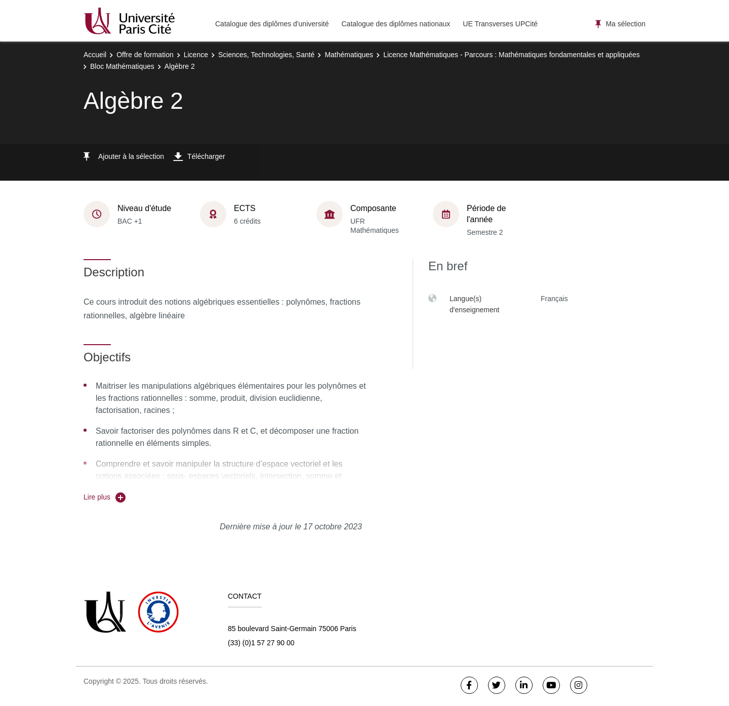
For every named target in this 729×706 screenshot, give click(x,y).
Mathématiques (349, 55)
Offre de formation (145, 55)
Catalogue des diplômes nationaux (395, 24)
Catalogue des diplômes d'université (272, 24)
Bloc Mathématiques (122, 66)
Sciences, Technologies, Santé (266, 55)
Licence (196, 55)
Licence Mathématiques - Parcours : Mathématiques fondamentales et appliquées (511, 55)
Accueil (95, 55)
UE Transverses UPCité (500, 24)
